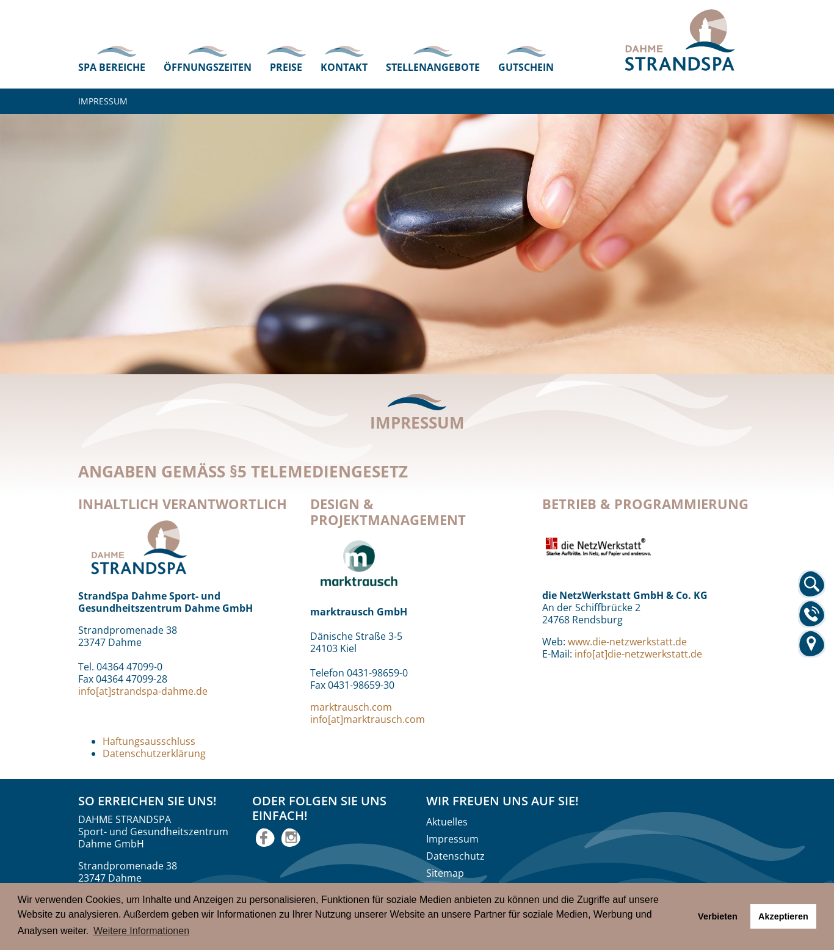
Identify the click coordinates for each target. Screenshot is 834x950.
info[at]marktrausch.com (367, 719)
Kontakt (344, 67)
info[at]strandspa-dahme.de (143, 691)
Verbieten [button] (718, 916)
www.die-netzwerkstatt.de (627, 641)
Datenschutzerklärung (154, 753)
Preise (286, 67)
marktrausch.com (351, 707)
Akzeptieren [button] (783, 916)
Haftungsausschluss (149, 741)
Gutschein (526, 67)
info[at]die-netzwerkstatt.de (638, 654)
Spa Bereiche (111, 67)
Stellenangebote (433, 67)
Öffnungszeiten (208, 67)
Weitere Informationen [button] (141, 931)
